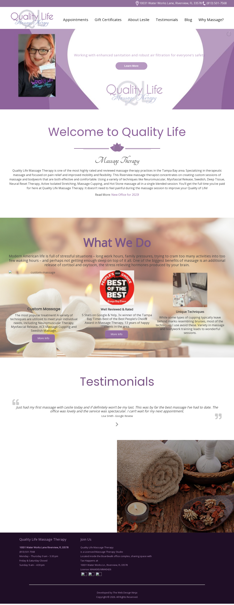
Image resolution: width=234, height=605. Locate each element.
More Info (43, 338)
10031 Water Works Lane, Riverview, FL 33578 (168, 3)
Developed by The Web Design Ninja (117, 593)
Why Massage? (211, 19)
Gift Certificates (108, 19)
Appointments (75, 19)
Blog (188, 19)
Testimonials (167, 19)
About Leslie (138, 19)
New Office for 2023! (125, 195)
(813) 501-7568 (214, 3)
